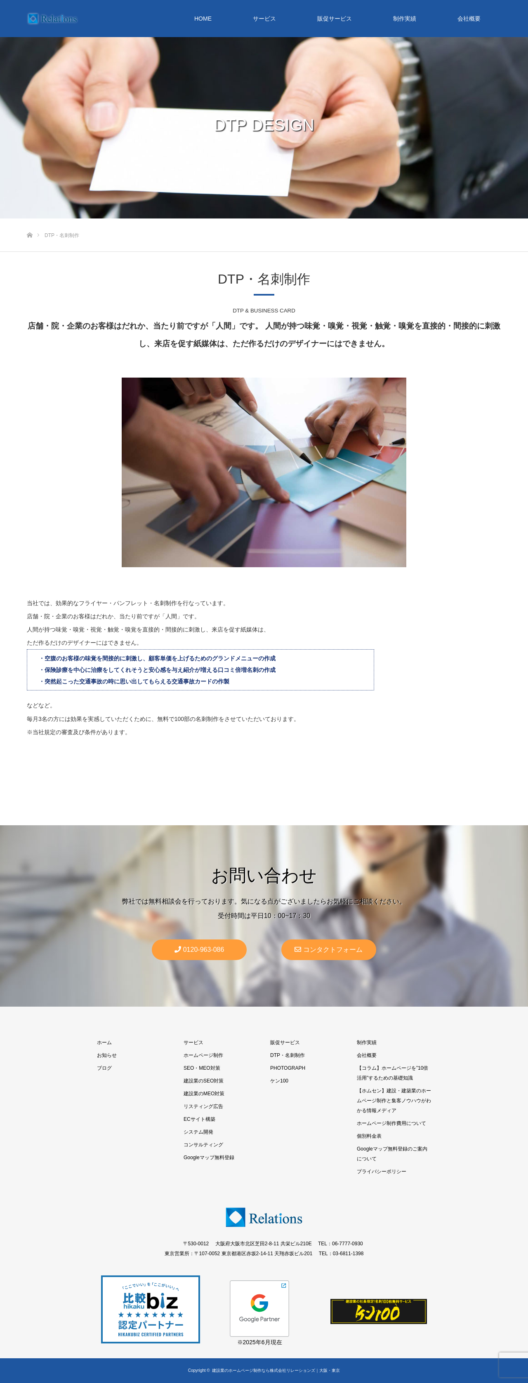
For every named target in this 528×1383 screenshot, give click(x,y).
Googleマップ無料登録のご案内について (392, 1154)
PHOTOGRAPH (287, 1068)
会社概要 (469, 18)
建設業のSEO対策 (204, 1081)
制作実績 (404, 18)
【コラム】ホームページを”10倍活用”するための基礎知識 (392, 1073)
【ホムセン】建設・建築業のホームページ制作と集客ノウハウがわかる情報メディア (394, 1100)
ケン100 (279, 1081)
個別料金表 (369, 1136)
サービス (264, 18)
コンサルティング (203, 1145)
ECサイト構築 (199, 1119)
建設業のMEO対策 (204, 1094)
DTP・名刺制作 (287, 1055)
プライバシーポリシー (381, 1171)
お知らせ (107, 1055)
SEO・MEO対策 (202, 1068)
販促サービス (334, 18)
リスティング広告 (203, 1106)
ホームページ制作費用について (391, 1123)
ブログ (104, 1068)
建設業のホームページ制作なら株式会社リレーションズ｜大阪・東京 (276, 1370)
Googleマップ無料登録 (209, 1157)
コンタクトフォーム (329, 949)
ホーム (104, 1042)
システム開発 (198, 1132)
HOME (203, 18)
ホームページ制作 (203, 1055)
